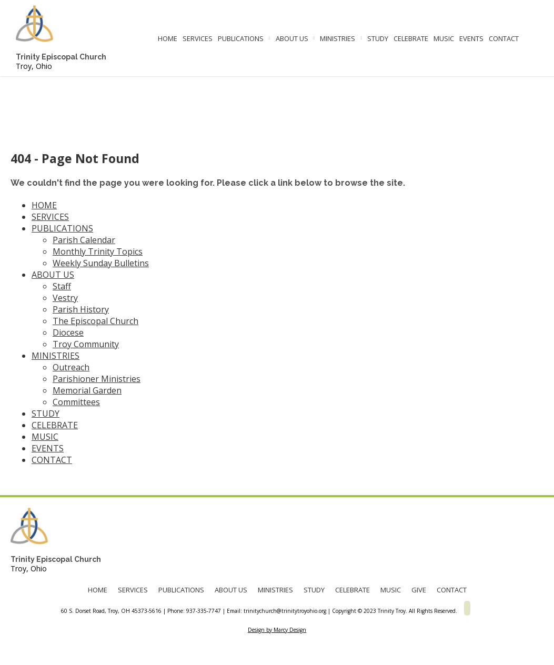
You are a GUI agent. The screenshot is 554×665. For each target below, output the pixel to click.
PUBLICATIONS (241, 38)
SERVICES (198, 38)
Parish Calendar (84, 240)
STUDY (377, 38)
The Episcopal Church (95, 321)
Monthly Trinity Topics (98, 251)
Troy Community (86, 344)
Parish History (81, 309)
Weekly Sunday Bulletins (101, 263)
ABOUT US (292, 38)
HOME (167, 38)
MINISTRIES (337, 38)
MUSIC (444, 38)
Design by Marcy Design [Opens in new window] (277, 629)
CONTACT (504, 38)
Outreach (71, 367)
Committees (76, 402)
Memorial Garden (87, 390)
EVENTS (471, 38)
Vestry (65, 298)
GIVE (418, 590)
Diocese (68, 332)
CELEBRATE (411, 38)
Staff (62, 286)
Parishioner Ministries (96, 379)
